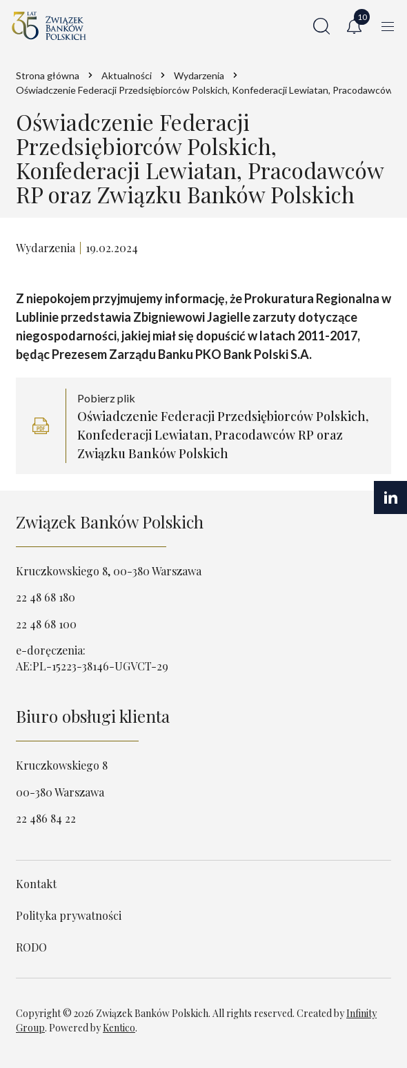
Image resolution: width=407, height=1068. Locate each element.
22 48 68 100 (46, 624)
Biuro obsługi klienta (93, 716)
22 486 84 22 (46, 818)
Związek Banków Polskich (110, 522)
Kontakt (36, 883)
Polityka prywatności (68, 915)
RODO (31, 947)
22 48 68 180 (45, 597)
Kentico (119, 1027)
